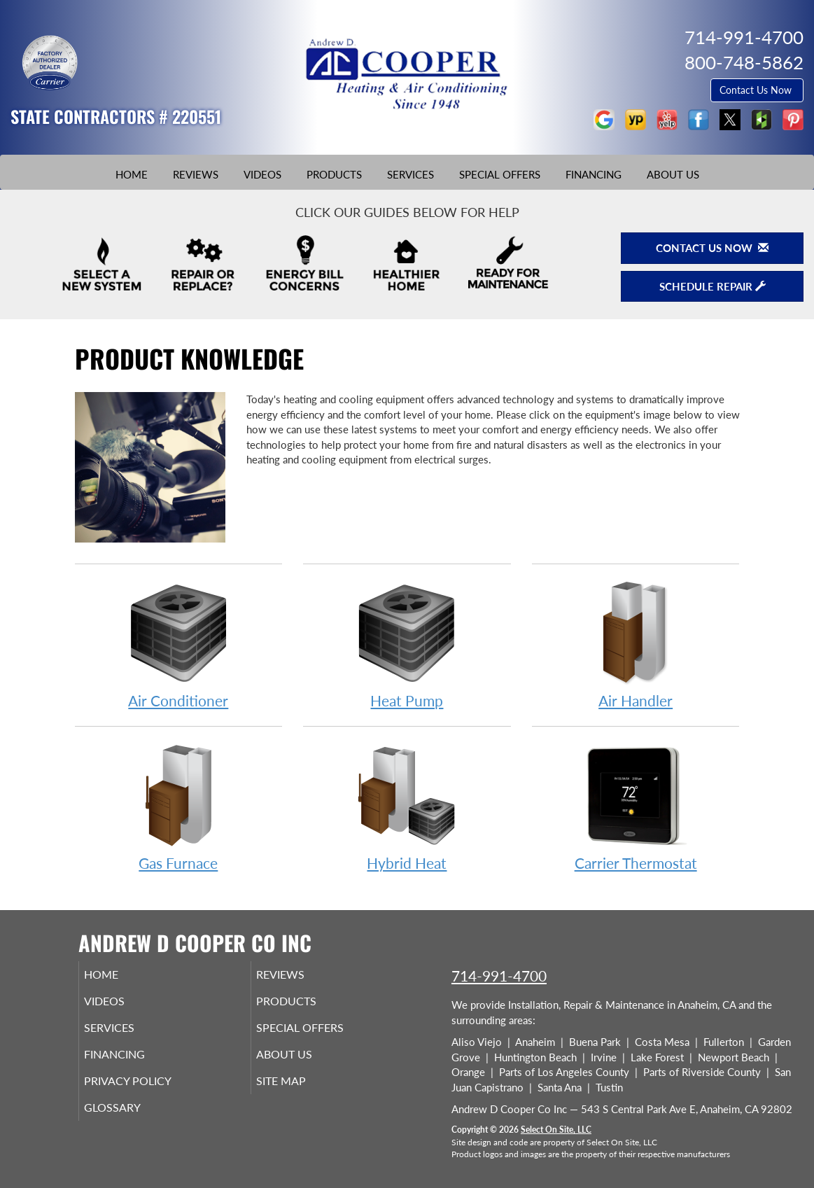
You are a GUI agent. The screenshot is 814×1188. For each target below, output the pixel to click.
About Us (673, 174)
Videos (262, 174)
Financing (594, 174)
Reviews (195, 174)
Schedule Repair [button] (712, 286)
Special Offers (499, 174)
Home (131, 174)
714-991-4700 (499, 975)
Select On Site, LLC (556, 1129)
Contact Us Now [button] (757, 90)
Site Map (300, 1093)
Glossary (131, 1123)
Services (410, 174)
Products (334, 174)
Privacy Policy (148, 1093)
